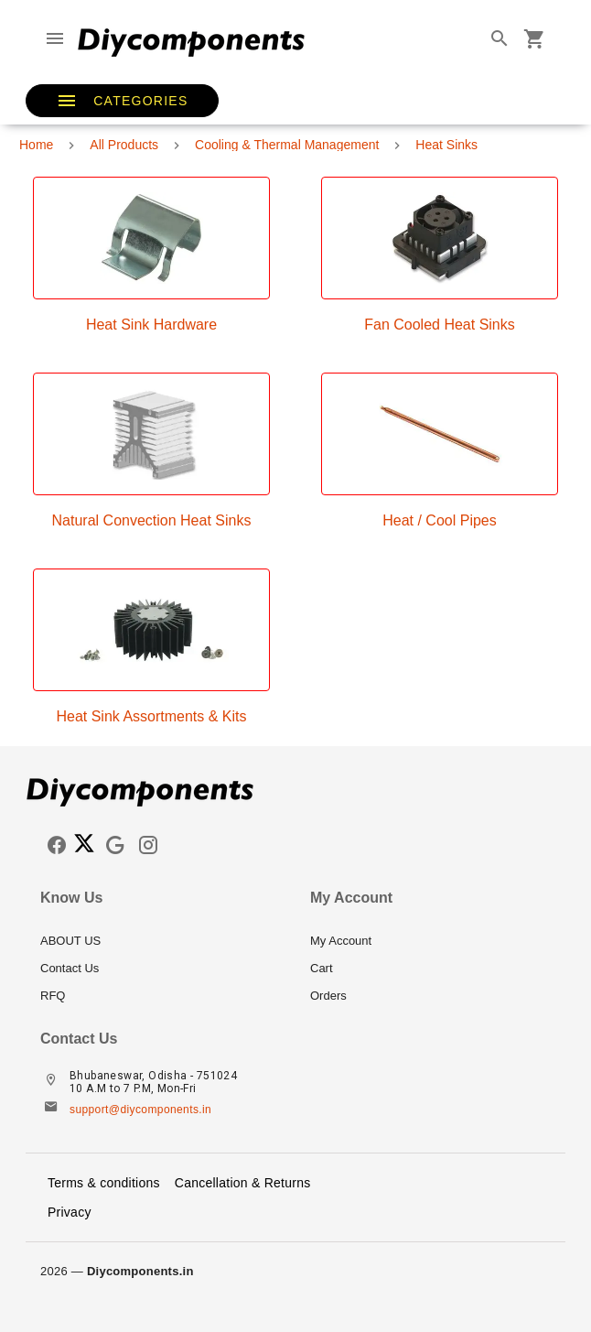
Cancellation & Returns (243, 1182)
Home (36, 144)
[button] (122, 100)
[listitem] (161, 941)
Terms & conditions (104, 1182)
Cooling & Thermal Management (287, 144)
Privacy (69, 1212)
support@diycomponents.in (140, 1109)
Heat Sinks (446, 144)
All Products (124, 144)
